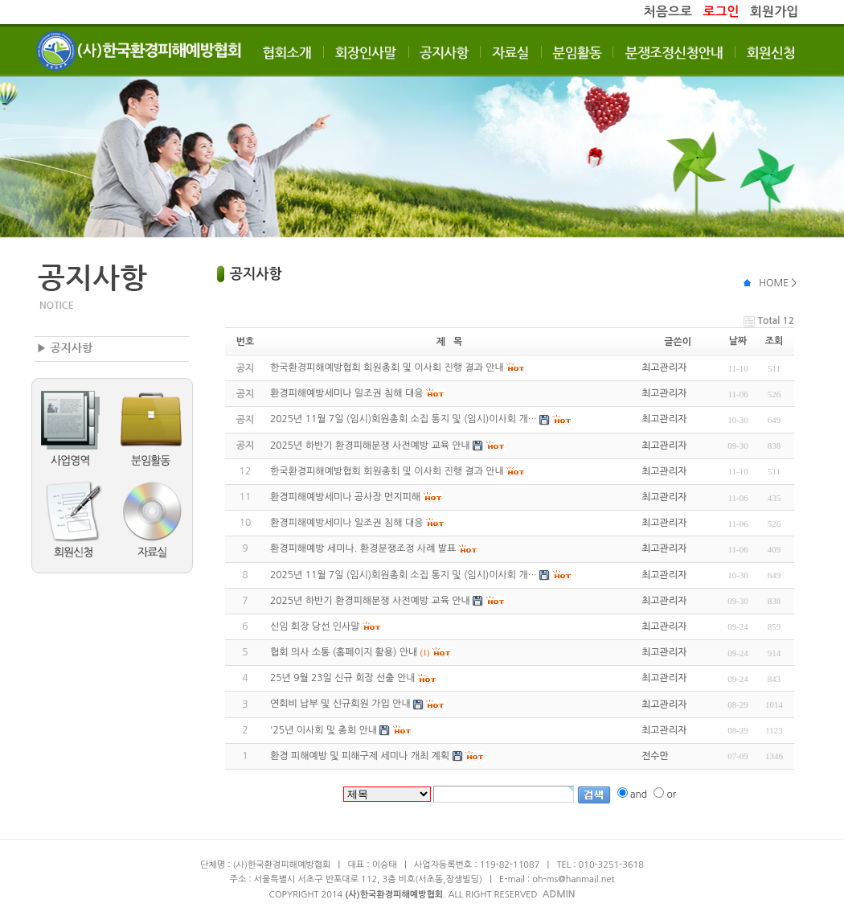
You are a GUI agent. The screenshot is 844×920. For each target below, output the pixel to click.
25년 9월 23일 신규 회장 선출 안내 (343, 678)
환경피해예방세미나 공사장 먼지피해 (345, 497)
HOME (774, 283)
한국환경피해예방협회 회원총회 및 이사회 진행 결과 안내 (387, 471)
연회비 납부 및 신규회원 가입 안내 (340, 703)
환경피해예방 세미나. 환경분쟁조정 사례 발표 (363, 548)
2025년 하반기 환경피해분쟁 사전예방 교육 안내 (370, 601)
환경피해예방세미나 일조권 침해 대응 (347, 523)
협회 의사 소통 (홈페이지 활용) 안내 (343, 652)
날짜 (738, 341)
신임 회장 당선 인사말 (315, 626)
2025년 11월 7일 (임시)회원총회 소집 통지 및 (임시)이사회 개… (403, 575)
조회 (774, 341)
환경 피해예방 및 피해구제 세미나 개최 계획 (359, 756)
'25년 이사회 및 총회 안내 (323, 730)
